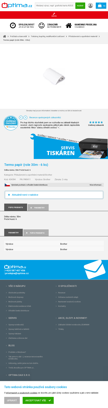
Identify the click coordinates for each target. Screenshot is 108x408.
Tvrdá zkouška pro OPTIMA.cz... (21, 368)
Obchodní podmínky (16, 293)
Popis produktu (34, 233)
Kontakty (62, 306)
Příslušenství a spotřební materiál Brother (33, 175)
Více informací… (96, 185)
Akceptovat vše (38, 402)
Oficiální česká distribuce (18, 311)
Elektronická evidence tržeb (19, 306)
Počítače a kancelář (18, 36)
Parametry (37, 208)
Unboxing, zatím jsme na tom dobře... (23, 363)
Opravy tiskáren (14, 334)
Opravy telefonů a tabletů (18, 329)
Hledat (80, 6)
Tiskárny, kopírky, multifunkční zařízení (48, 36)
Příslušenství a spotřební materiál (82, 36)
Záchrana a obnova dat (17, 338)
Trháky (61, 329)
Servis (12, 318)
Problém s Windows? (17, 352)
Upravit (12, 402)
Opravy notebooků (16, 325)
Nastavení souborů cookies (69, 302)
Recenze (61, 293)
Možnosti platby (15, 302)
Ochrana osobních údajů (68, 297)
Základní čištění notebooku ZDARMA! (73, 325)
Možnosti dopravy (15, 297)
